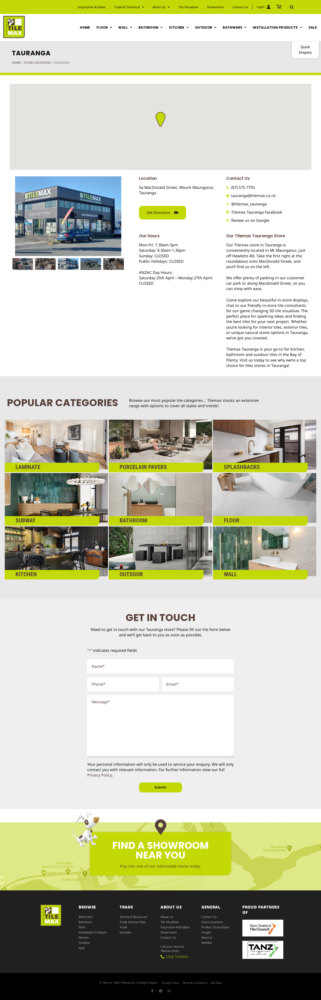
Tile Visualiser (188, 7)
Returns (206, 937)
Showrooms (215, 7)
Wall (81, 948)
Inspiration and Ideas (175, 927)
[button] (291, 7)
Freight (206, 932)
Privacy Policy (99, 775)
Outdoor (84, 943)
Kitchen (84, 937)
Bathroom (86, 917)
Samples (125, 932)
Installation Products (93, 932)
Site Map (216, 983)
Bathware (85, 922)
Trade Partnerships (133, 922)
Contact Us (240, 7)
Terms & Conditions (194, 983)
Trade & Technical (129, 7)
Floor (82, 927)
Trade (123, 927)
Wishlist (206, 943)
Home (16, 63)
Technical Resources (133, 917)
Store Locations (37, 63)
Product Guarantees (215, 927)
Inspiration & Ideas (92, 7)
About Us (161, 7)
